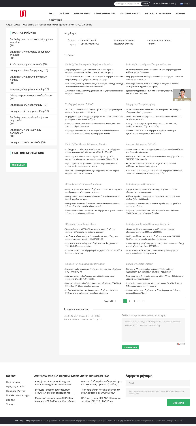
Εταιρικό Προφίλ (88, 40)
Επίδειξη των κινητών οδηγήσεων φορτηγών (148, 224)
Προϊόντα (64, 13)
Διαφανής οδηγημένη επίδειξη (27, 89)
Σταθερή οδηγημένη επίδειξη (26, 64)
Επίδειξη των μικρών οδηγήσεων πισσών (86, 144)
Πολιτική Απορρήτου (24, 421)
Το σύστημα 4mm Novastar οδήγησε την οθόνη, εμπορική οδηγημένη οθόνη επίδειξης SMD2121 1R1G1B (100, 392)
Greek (186, 4)
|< (116, 301)
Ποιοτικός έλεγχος (130, 13)
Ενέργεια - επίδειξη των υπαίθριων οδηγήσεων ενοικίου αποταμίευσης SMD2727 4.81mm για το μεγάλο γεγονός (55, 392)
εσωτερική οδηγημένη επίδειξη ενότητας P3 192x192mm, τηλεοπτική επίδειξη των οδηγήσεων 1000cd (101, 383)
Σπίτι (51, 13)
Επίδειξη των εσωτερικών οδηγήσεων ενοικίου (88, 64)
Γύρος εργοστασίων (104, 13)
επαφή (152, 44)
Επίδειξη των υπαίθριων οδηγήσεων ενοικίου (148, 64)
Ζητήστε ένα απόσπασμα (163, 3)
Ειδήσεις (180, 13)
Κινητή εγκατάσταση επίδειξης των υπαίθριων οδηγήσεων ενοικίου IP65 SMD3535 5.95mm (53, 383)
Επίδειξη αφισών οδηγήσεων (26, 104)
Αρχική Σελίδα (13, 24)
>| (143, 301)
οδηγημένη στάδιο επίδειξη (25, 142)
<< (120, 301)
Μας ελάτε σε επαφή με (158, 13)
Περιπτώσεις (55, 20)
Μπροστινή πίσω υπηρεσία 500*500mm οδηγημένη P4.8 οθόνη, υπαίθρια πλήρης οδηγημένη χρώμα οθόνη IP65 (55, 400)
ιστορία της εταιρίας (124, 40)
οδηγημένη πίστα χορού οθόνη (27, 111)
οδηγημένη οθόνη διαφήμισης (26, 70)
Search (145, 4)
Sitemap (10, 404)
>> (139, 301)
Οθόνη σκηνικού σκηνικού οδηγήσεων (31, 95)
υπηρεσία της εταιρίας (160, 40)
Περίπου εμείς (82, 13)
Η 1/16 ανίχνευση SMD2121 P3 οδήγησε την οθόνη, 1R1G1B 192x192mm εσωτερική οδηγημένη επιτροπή (101, 400)
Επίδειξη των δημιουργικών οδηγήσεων (85, 264)
